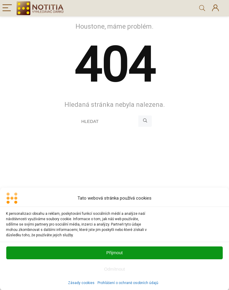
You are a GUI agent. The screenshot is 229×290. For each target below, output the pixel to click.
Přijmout (114, 255)
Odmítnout (114, 271)
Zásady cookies (81, 286)
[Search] (202, 8)
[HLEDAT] (145, 121)
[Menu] (7, 8)
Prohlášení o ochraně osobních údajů (128, 286)
